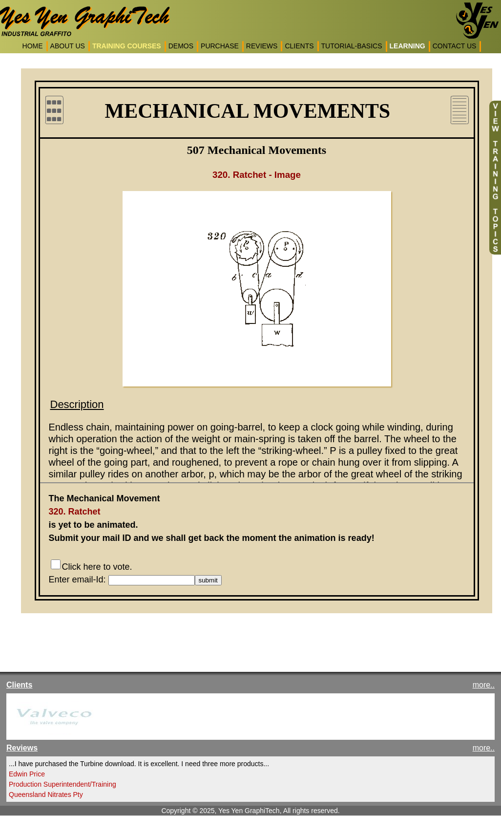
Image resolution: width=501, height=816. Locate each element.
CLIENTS (299, 46)
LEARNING (407, 46)
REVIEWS (262, 46)
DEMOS (180, 46)
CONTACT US (455, 46)
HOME (32, 46)
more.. (484, 685)
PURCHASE (220, 46)
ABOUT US (67, 46)
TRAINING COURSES (126, 46)
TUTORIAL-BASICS (351, 46)
